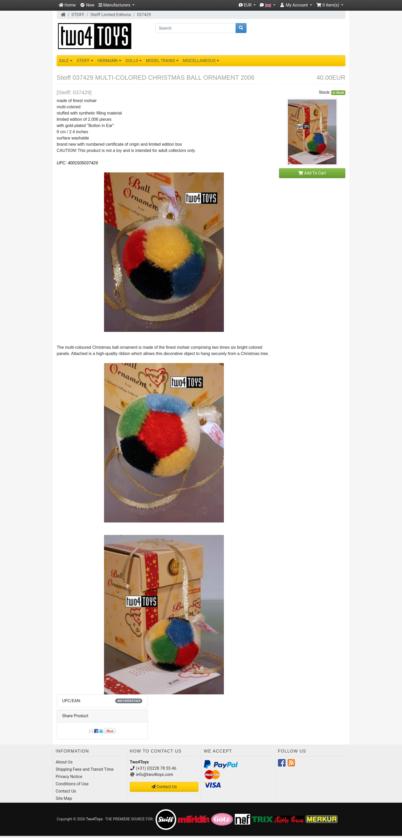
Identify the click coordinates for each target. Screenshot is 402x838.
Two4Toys (94, 819)
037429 (144, 14)
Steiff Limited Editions (110, 14)
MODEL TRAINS (162, 60)
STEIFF (78, 14)
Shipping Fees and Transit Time (85, 769)
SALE (66, 60)
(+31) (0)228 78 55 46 (156, 768)
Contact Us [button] (164, 786)
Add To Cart (312, 173)
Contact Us (66, 791)
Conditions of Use (72, 783)
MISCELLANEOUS (201, 60)
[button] (116, 5)
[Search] (195, 28)
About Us (64, 762)
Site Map (64, 798)
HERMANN (109, 60)
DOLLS (134, 60)
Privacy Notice (69, 776)
